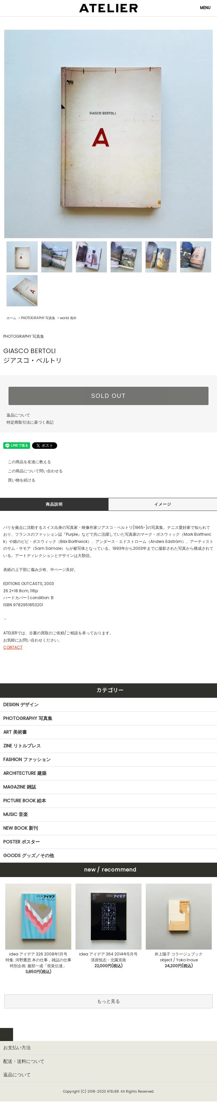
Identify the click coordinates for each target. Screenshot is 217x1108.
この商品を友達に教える (25, 461)
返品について (18, 415)
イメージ (163, 504)
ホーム (11, 318)
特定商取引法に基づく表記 (30, 422)
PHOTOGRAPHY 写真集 (38, 318)
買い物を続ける (17, 480)
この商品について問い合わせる (31, 471)
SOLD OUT (108, 396)
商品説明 (54, 504)
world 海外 (68, 318)
